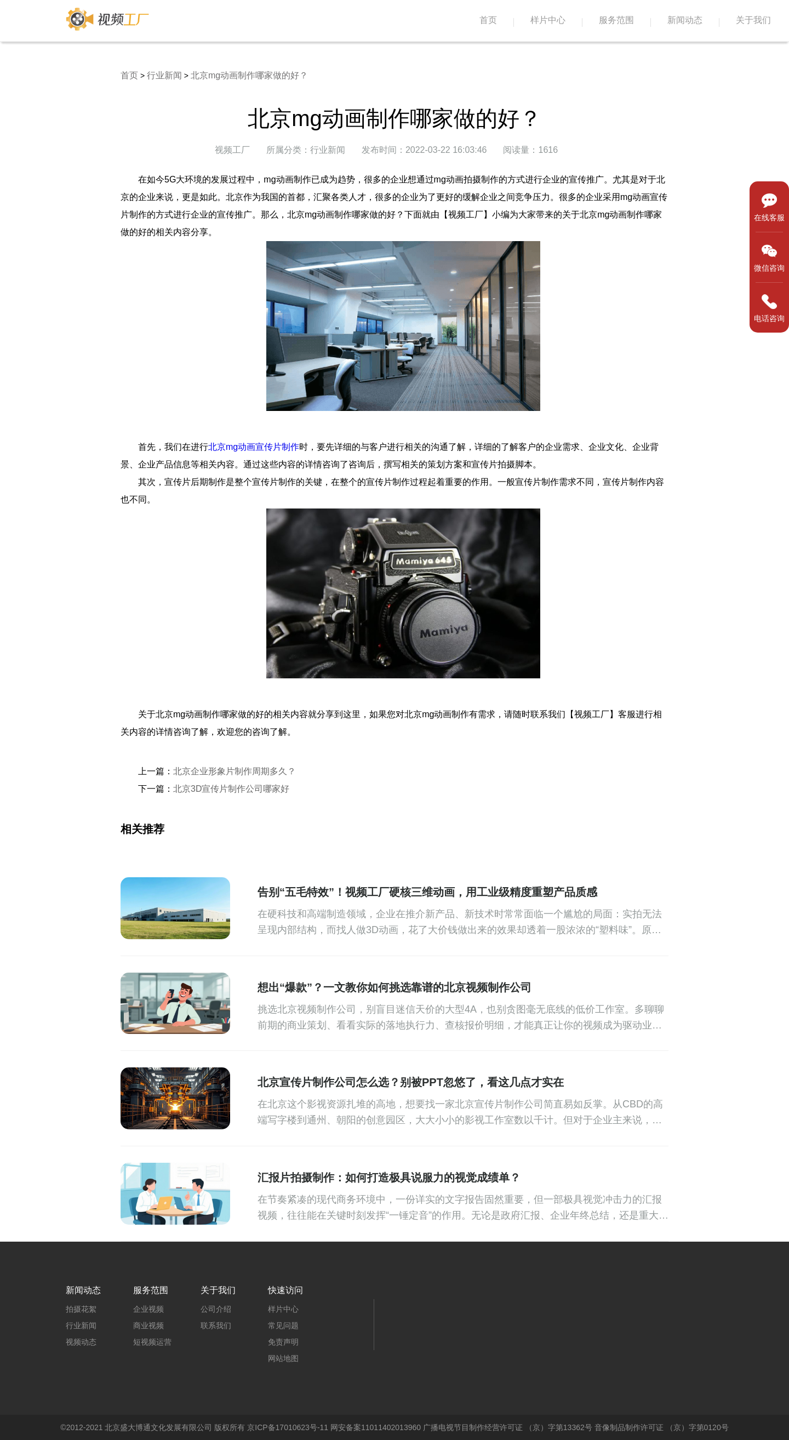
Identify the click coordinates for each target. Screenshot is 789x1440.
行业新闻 (164, 75)
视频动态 (81, 1342)
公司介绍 (216, 1309)
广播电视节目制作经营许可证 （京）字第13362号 (507, 1427)
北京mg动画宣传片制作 (253, 447)
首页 (488, 20)
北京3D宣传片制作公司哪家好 (231, 788)
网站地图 (283, 1358)
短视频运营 (152, 1342)
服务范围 (616, 20)
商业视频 (148, 1325)
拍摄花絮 (81, 1309)
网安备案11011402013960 (375, 1427)
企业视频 (148, 1309)
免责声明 (283, 1342)
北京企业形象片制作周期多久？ (234, 771)
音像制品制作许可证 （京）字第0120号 (661, 1427)
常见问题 (283, 1325)
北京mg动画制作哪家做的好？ (249, 75)
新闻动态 (684, 20)
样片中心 (547, 20)
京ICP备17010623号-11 (287, 1427)
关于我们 (753, 20)
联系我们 (216, 1325)
